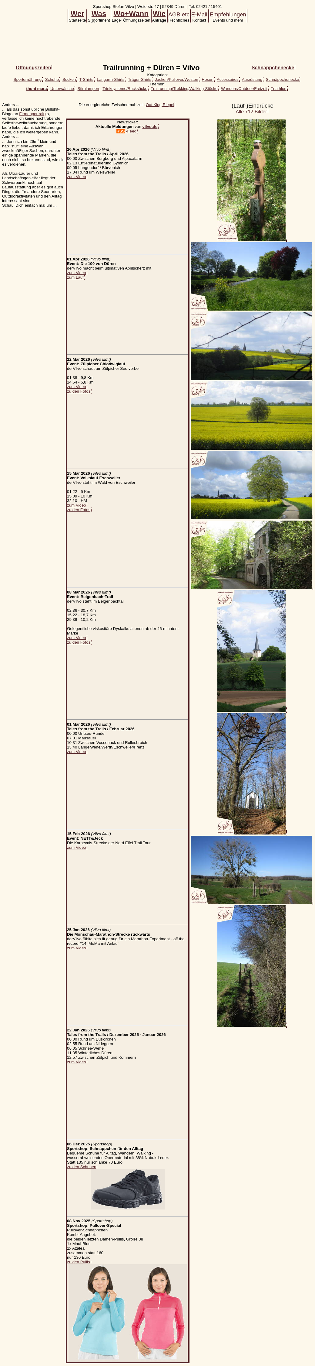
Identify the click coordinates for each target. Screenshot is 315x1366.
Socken (69, 79)
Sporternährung (28, 79)
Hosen (207, 79)
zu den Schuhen (81, 1167)
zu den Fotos (78, 391)
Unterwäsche (62, 88)
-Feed (126, 131)
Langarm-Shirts (110, 79)
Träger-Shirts (139, 79)
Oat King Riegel (160, 104)
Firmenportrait (31, 114)
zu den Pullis (78, 1262)
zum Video (76, 176)
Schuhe (52, 79)
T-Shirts (86, 79)
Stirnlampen (88, 88)
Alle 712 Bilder (251, 111)
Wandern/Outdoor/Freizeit (244, 88)
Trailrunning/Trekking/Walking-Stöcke (184, 88)
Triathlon (278, 88)
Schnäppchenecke (282, 79)
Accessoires (228, 79)
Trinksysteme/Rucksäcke (124, 88)
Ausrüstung (252, 79)
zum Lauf (75, 277)
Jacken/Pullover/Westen (176, 79)
